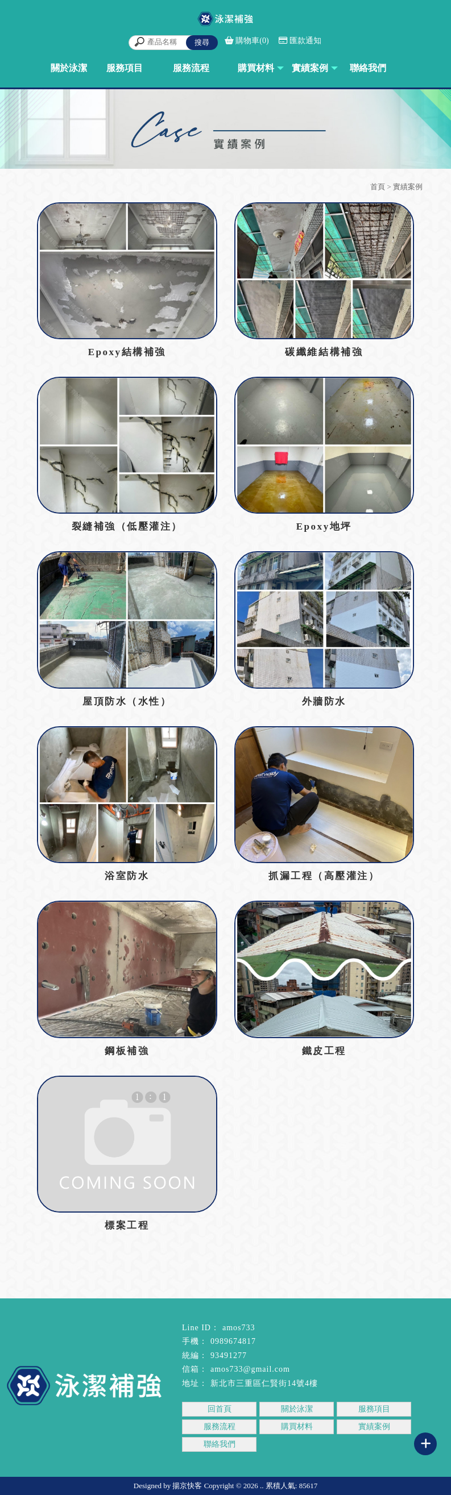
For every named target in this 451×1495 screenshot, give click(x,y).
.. (262, 1485)
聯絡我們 (219, 1444)
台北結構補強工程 (92, 1462)
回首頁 (219, 1409)
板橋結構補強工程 (241, 1462)
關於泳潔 (297, 1409)
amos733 (238, 1327)
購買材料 (297, 1426)
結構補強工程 (26, 1462)
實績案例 (374, 1426)
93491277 (228, 1355)
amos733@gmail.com (250, 1369)
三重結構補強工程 (166, 1462)
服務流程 (219, 1426)
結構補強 (297, 1462)
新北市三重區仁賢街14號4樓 (264, 1383)
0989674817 (233, 1341)
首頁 (377, 186)
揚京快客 (187, 1485)
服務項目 (374, 1409)
